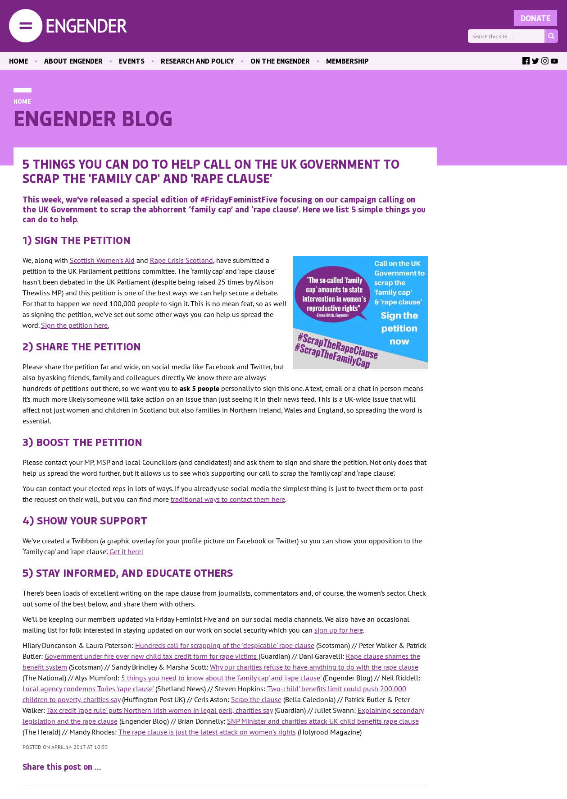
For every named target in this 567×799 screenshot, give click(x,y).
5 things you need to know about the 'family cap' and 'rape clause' (221, 677)
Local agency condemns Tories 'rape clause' (88, 688)
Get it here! (126, 551)
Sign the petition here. (75, 325)
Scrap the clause (256, 699)
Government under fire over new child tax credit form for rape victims (152, 656)
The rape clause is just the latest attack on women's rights (207, 731)
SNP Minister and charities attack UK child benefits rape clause (323, 721)
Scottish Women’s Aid (102, 260)
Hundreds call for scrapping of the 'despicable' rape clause (224, 645)
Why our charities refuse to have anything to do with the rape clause (314, 666)
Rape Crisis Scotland (181, 260)
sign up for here (338, 629)
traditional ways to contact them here (228, 499)
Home (22, 101)
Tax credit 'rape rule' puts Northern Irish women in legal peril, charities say (159, 710)
